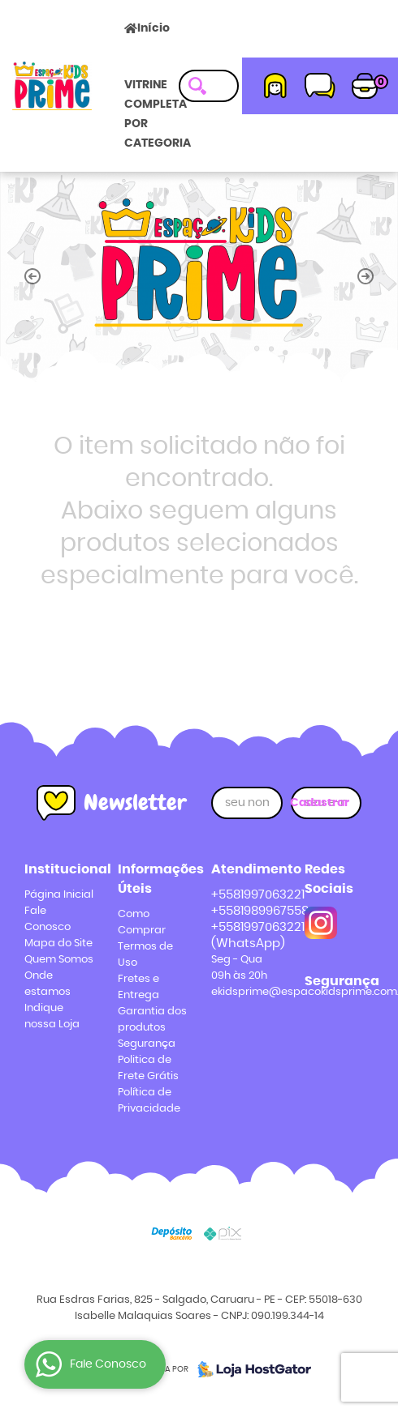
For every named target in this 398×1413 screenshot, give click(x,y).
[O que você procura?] (197, 86)
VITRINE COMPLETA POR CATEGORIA (157, 114)
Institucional (58, 869)
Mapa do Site (58, 943)
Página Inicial (58, 895)
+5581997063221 (258, 895)
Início (153, 28)
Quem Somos (58, 959)
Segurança (146, 1044)
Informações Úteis (152, 879)
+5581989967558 (260, 911)
